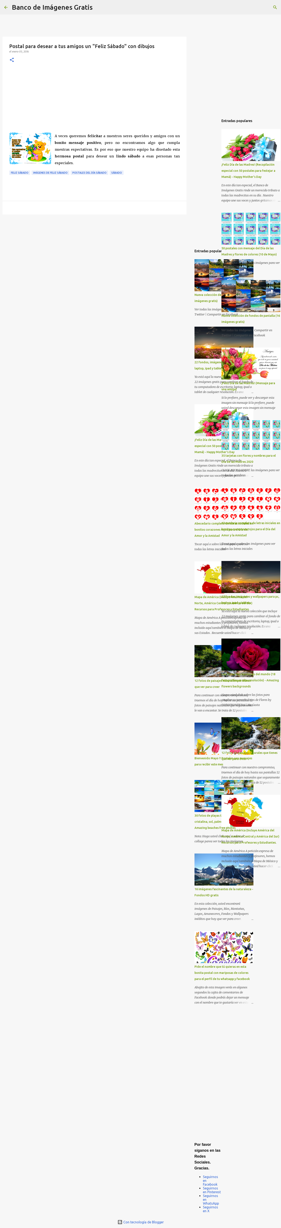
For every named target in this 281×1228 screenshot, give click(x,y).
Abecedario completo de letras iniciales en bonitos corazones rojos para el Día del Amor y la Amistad (250, 529)
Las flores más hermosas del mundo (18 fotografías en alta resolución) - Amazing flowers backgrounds (250, 680)
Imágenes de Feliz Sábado (50, 172)
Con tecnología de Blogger (140, 1222)
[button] (11, 60)
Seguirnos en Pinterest (212, 1190)
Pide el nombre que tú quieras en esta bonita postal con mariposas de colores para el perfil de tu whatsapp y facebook (222, 973)
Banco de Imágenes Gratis (52, 7)
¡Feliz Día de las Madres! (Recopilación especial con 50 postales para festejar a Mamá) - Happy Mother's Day (248, 170)
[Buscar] (98, 7)
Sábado (116, 172)
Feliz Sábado (19, 172)
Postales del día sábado (89, 172)
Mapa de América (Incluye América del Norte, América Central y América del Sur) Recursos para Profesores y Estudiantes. (250, 836)
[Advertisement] (94, 100)
